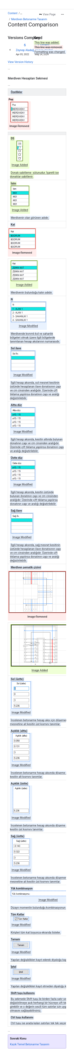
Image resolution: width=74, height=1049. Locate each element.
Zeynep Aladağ (25, 50)
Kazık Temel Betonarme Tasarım (29, 1044)
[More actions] (62, 14)
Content (12, 13)
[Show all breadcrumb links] (21, 13)
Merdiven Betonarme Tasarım (29, 19)
